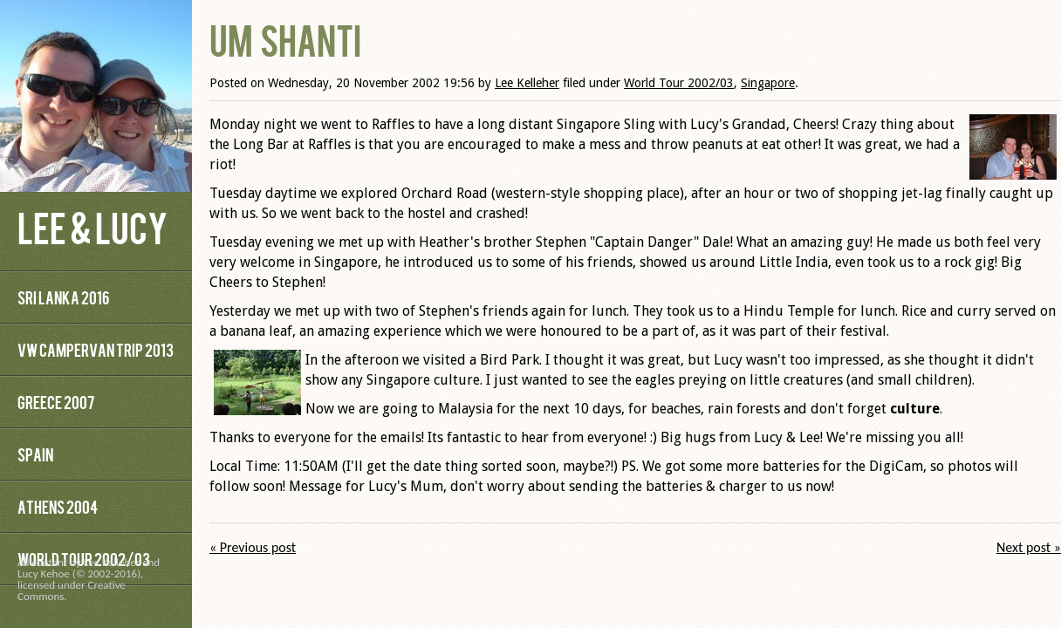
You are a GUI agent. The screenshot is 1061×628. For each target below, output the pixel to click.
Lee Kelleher (527, 83)
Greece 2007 (55, 402)
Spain (35, 454)
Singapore (768, 83)
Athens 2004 (57, 506)
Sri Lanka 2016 (63, 297)
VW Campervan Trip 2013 (95, 349)
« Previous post (252, 547)
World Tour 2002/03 (679, 83)
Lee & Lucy (92, 226)
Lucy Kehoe (43, 573)
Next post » (1028, 547)
